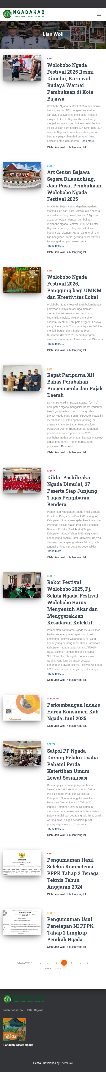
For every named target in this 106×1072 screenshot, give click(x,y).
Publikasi (53, 698)
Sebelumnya (25, 962)
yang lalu (77, 147)
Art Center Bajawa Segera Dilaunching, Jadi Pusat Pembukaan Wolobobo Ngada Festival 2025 (74, 185)
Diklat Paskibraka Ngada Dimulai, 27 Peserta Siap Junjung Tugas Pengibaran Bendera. (72, 491)
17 (88, 962)
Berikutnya (52, 968)
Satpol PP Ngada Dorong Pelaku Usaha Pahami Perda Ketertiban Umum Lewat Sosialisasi (72, 764)
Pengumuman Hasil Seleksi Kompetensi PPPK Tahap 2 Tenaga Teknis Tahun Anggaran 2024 (73, 873)
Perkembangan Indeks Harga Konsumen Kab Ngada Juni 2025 (73, 712)
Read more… (89, 140)
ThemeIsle (66, 1063)
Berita (51, 58)
